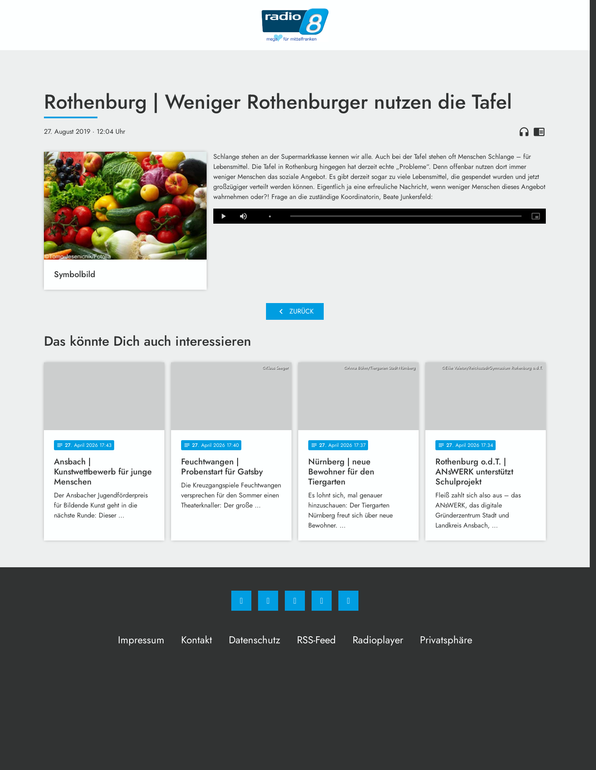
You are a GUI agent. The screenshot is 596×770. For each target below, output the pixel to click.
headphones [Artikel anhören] (524, 132)
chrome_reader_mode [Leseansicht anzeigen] (539, 132)
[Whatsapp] (295, 601)
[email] (348, 601)
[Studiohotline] (322, 601)
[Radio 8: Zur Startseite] (295, 25)
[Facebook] (241, 601)
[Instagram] (268, 601)
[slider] (406, 216)
